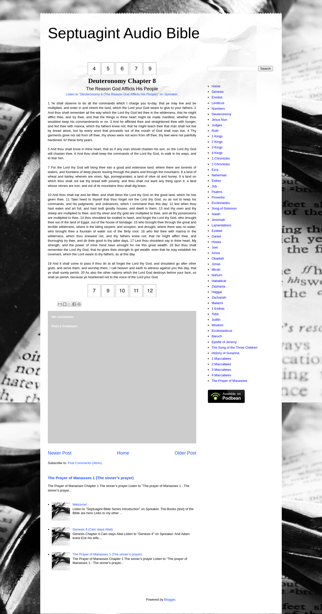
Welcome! (79, 504)
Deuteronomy (221, 114)
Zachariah (219, 297)
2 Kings (217, 142)
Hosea (216, 242)
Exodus (217, 97)
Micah (216, 269)
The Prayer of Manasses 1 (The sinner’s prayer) (91, 478)
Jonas (216, 264)
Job (214, 186)
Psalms (217, 192)
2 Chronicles (221, 164)
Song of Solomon (224, 208)
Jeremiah (218, 220)
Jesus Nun (219, 119)
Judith (216, 319)
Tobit (215, 314)
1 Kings (217, 136)
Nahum (217, 275)
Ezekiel (217, 231)
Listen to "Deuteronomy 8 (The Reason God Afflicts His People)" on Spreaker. (122, 94)
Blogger (169, 599)
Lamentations (221, 225)
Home (123, 453)
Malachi (217, 303)
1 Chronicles (221, 158)
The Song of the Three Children (234, 347)
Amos (216, 253)
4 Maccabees (221, 375)
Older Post (185, 453)
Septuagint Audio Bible (124, 33)
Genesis (218, 92)
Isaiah (216, 214)
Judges (217, 125)
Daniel (216, 236)
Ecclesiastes (221, 203)
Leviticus (218, 103)
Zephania (218, 286)
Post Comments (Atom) (85, 463)
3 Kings (217, 147)
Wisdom (217, 325)
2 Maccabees (221, 364)
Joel (215, 247)
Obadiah (218, 258)
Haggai (217, 292)
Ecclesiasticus (222, 331)
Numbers (218, 108)
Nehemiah (219, 175)
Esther (216, 181)
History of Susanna (225, 353)
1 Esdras (218, 308)
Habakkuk (219, 281)
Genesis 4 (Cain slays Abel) (92, 529)
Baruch (217, 336)
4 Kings (217, 153)
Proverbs (218, 197)
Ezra (215, 170)
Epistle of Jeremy (224, 342)
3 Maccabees (221, 370)
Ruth (215, 131)
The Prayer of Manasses (229, 381)
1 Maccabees (221, 358)
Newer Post (59, 453)
